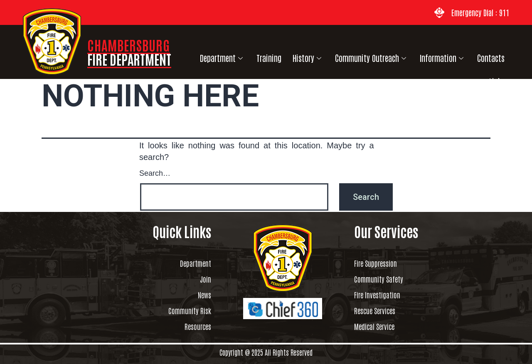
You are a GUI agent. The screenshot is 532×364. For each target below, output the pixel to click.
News (202, 294)
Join (203, 279)
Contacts (471, 55)
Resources (193, 326)
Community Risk (181, 310)
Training (261, 55)
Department (217, 56)
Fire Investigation (386, 294)
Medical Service (381, 326)
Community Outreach (357, 56)
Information (425, 56)
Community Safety (387, 279)
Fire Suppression (384, 263)
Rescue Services (381, 310)
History (296, 56)
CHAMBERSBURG (129, 51)
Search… (154, 172)
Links (501, 55)
